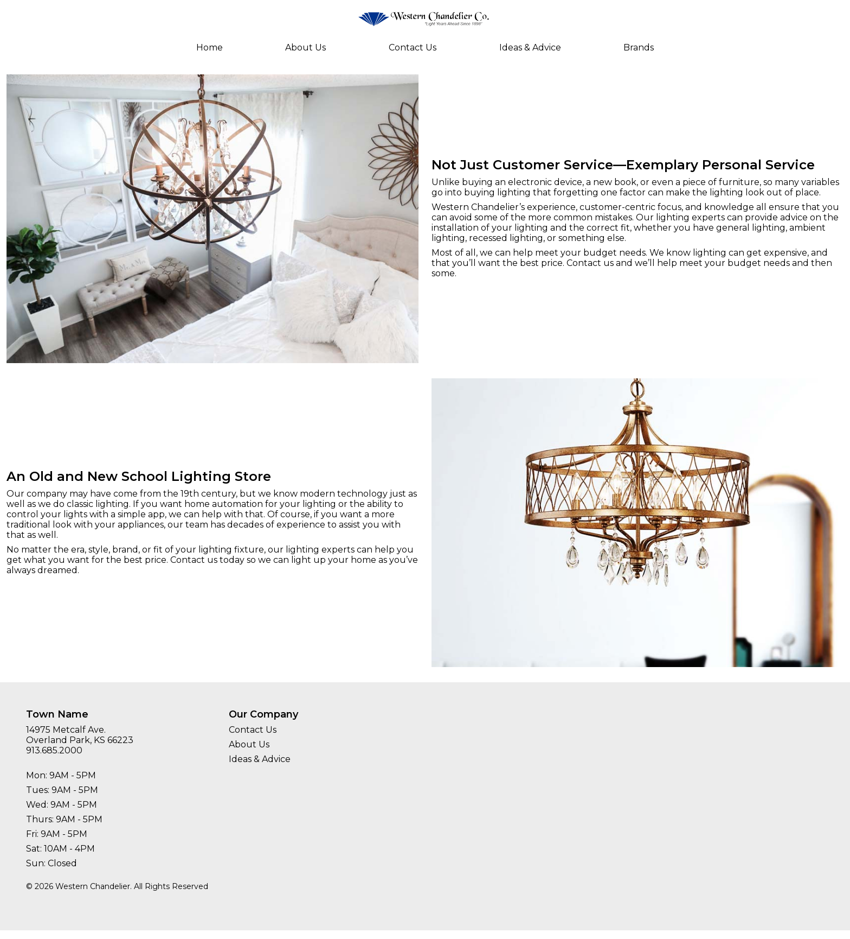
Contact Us (412, 47)
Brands (638, 47)
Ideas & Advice (530, 47)
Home (209, 47)
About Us (305, 47)
